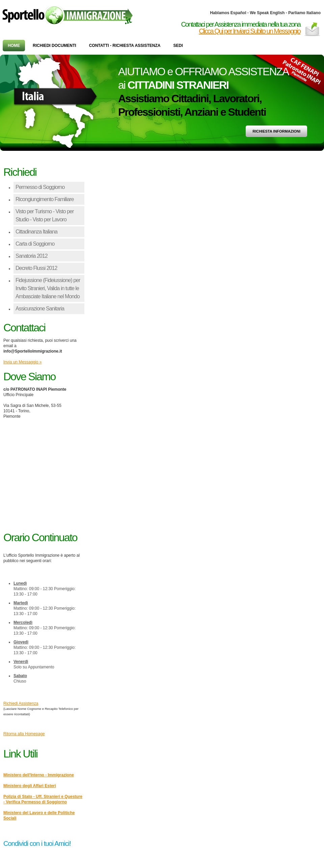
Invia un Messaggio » (22, 362)
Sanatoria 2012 (32, 256)
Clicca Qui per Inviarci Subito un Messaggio (249, 31)
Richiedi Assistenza (20, 703)
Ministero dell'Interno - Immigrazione (38, 775)
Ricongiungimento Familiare (45, 199)
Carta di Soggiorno (35, 244)
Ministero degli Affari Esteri (29, 785)
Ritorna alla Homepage (24, 733)
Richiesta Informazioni (276, 131)
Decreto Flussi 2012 (36, 268)
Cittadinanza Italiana (36, 231)
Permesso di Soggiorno (40, 187)
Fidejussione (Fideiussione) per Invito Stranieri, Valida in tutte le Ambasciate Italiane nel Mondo (48, 288)
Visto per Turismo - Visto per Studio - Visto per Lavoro (45, 215)
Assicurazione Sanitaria (40, 308)
